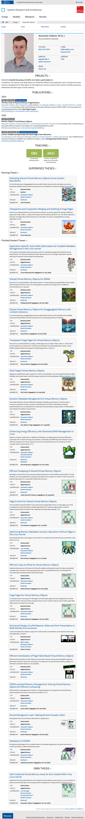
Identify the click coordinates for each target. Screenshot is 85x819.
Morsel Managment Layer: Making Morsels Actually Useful (37, 715)
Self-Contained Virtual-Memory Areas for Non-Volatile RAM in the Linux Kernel (41, 775)
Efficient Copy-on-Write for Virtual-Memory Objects (34, 564)
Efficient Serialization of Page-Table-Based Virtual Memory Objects (42, 655)
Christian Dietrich (68, 105)
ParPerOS (5, 80)
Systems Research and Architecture (24, 9)
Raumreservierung (77, 817)
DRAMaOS (24, 462)
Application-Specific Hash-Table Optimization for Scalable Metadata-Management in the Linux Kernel (43, 247)
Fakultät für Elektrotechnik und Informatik (29, 2)
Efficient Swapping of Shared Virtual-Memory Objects (35, 470)
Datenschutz (59, 817)
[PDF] (73, 376)
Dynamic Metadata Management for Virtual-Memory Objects (38, 398)
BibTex (35, 111)
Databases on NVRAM (20, 740)
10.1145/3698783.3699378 (22, 111)
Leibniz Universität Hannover (35, 817)
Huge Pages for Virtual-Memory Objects (29, 595)
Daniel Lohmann (49, 124)
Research (29, 16)
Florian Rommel (36, 124)
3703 (62, 59)
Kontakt (80, 2)
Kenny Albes (70, 809)
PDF (3, 111)
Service (42, 16)
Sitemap (67, 817)
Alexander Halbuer (29, 22)
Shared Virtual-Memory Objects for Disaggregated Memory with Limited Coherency (40, 310)
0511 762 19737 (44, 49)
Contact (63, 27)
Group (5, 16)
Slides (15, 128)
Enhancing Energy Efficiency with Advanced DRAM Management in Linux (42, 432)
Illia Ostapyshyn (22, 105)
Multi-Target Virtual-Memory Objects (27, 370)
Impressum (50, 817)
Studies (16, 16)
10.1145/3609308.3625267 (27, 128)
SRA (5, 22)
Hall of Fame (45, 27)
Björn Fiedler (25, 642)
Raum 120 (42, 69)
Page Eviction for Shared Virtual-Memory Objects (33, 501)
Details (8, 111)
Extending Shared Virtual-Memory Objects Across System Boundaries (37, 179)
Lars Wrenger (44, 105)
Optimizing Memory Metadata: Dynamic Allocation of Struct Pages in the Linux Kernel (42, 533)
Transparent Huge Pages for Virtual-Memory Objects (35, 340)
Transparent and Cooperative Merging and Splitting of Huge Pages (41, 208)
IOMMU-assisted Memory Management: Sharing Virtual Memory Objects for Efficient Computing (40, 685)
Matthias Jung (54, 105)
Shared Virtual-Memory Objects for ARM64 (30, 279)
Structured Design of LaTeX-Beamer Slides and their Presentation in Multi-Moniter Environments (42, 627)
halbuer (80, 809)
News (23, 27)
